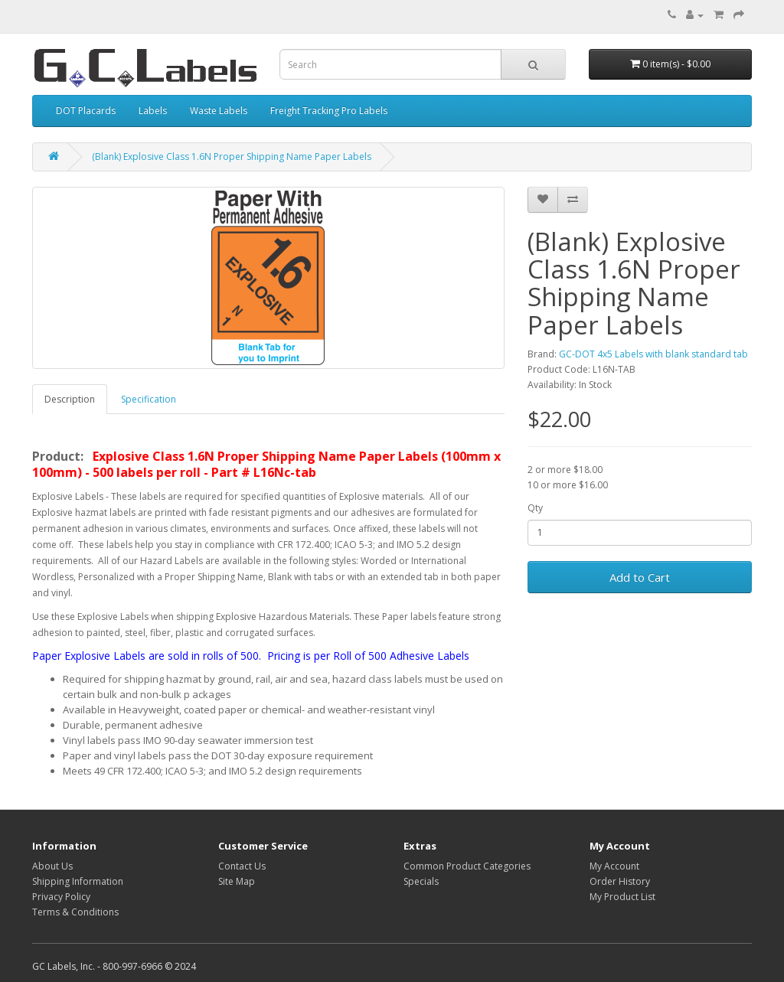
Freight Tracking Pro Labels (328, 110)
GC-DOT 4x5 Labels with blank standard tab (653, 354)
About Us (52, 866)
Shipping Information (77, 881)
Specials (421, 881)
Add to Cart (639, 577)
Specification (148, 399)
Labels (153, 110)
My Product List (622, 896)
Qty (535, 507)
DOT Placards (86, 110)
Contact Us (242, 866)
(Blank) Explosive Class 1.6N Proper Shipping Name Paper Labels (231, 156)
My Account (614, 866)
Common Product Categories (467, 866)
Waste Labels (218, 110)
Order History (620, 881)
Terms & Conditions (75, 911)
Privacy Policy (61, 896)
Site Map (236, 881)
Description (69, 399)
